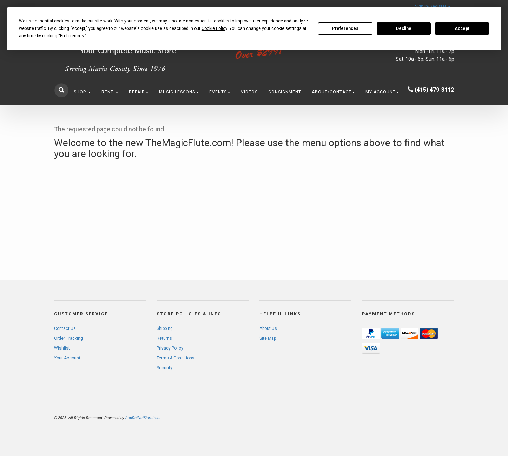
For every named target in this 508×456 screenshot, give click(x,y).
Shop (82, 92)
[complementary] (457, 417)
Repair (139, 92)
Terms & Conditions (175, 358)
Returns (164, 338)
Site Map (267, 338)
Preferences (345, 28)
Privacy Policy (170, 348)
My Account (382, 92)
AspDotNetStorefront (142, 418)
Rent (109, 92)
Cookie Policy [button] (214, 28)
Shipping (165, 328)
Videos (249, 92)
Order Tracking (68, 338)
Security (164, 367)
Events (219, 92)
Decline (403, 28)
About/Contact (333, 92)
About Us (268, 328)
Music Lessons (179, 92)
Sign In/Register (433, 6)
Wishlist (62, 348)
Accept (462, 28)
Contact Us (65, 328)
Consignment (284, 92)
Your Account (67, 358)
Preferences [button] (72, 35)
